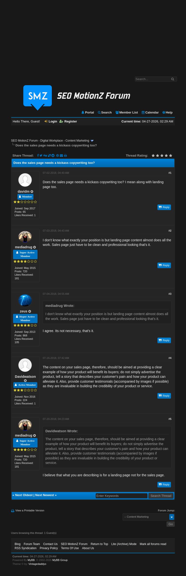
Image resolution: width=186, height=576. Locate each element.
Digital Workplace (51, 140)
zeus (23, 311)
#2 (170, 230)
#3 (170, 293)
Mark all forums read (153, 544)
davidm (24, 191)
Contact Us (50, 544)
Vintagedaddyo (37, 563)
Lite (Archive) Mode (124, 544)
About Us (88, 548)
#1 (170, 172)
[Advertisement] (93, 36)
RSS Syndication (26, 548)
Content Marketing (77, 140)
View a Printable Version (30, 510)
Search (104, 112)
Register (68, 121)
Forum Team (32, 544)
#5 (170, 418)
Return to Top (99, 544)
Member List (126, 112)
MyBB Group (60, 560)
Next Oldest (23, 495)
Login (51, 121)
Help (167, 112)
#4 (170, 357)
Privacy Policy (49, 548)
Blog (18, 544)
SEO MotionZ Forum (24, 140)
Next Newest (44, 495)
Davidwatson (25, 377)
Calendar (150, 112)
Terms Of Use (70, 548)
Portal (87, 112)
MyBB (31, 560)
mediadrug (23, 247)
